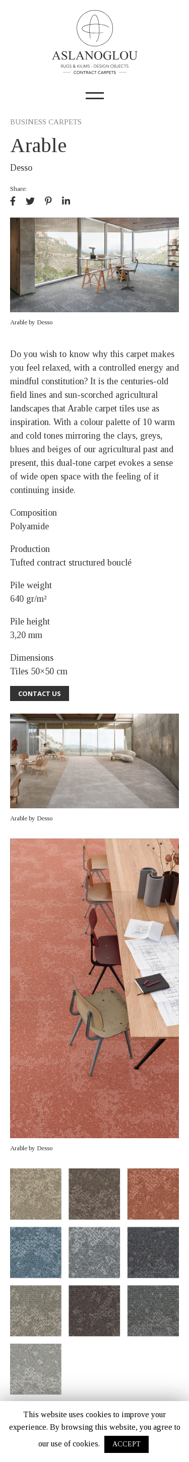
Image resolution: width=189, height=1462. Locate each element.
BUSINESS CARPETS (46, 122)
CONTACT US (39, 693)
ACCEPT (126, 1444)
